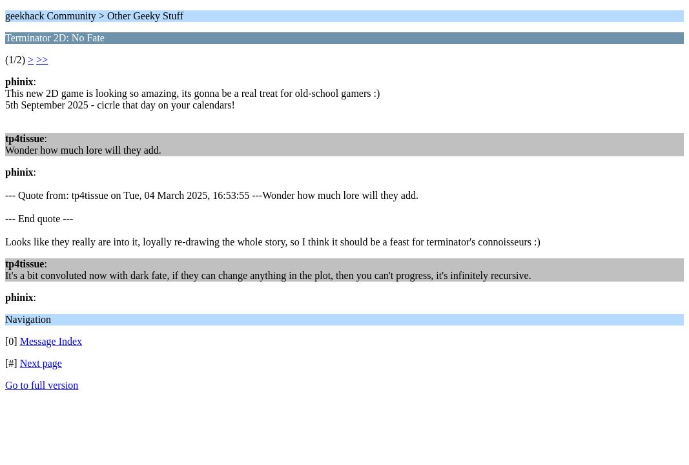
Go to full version (41, 385)
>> (42, 59)
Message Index (51, 341)
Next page (41, 363)
